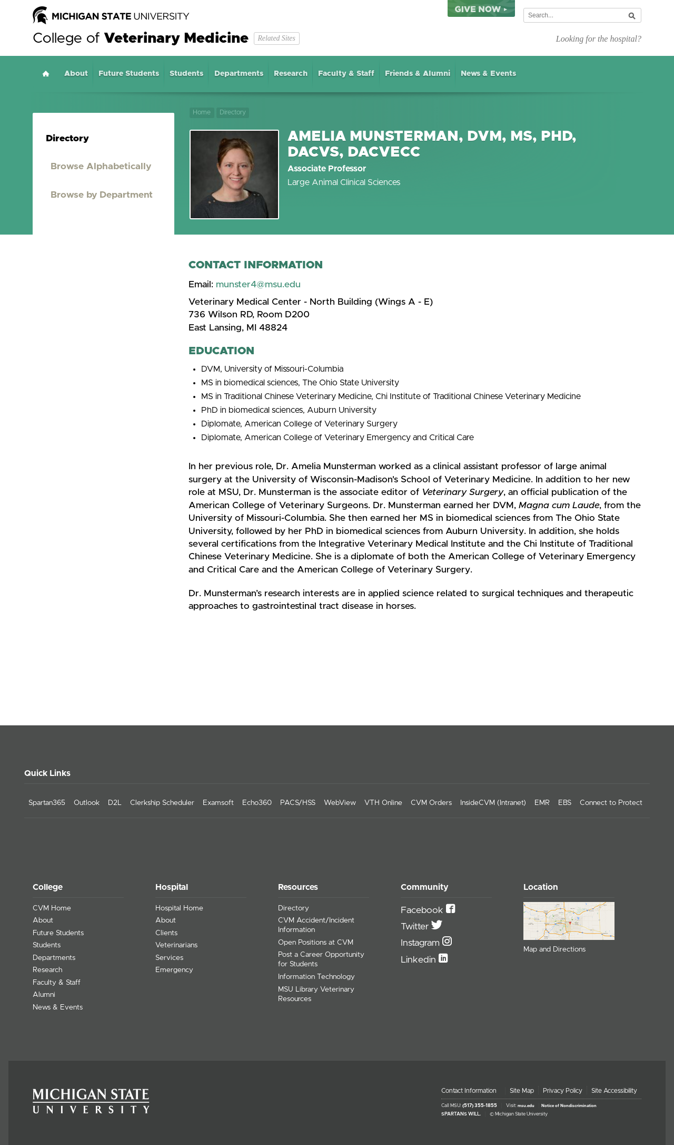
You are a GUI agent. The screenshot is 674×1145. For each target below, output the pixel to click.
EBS (564, 803)
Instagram (421, 943)
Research (291, 73)
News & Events (488, 73)
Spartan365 (46, 803)
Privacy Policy (562, 1091)
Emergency (174, 970)
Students (186, 73)
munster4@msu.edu (258, 284)
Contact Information (469, 1091)
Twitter (416, 926)
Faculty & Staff (346, 73)
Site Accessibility (614, 1091)
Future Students (128, 73)
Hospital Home (179, 908)
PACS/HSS (297, 803)
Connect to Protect (611, 803)
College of (141, 38)
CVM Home (52, 908)
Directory (233, 112)
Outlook (87, 803)
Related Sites (276, 38)
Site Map (522, 1091)
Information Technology (316, 977)
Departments (238, 73)
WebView (340, 803)
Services (169, 958)
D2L (115, 803)
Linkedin (420, 960)
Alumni (44, 994)
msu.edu (526, 1106)
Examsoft (218, 803)
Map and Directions (554, 949)
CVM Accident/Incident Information (316, 925)
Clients (166, 933)
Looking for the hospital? (598, 38)
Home (46, 73)
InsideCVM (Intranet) (493, 803)
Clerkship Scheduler (162, 803)
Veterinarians (176, 945)
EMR (542, 803)
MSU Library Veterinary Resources (316, 994)
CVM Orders (431, 803)
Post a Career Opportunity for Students (321, 959)
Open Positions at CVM (315, 942)
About (76, 73)
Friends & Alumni (417, 73)
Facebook (423, 910)
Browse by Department (102, 195)
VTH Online (383, 803)
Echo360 (257, 803)
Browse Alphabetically (101, 166)
